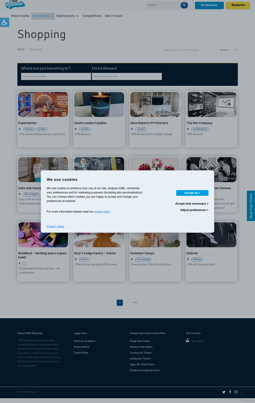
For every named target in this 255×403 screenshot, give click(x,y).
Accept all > (192, 192)
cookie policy (102, 211)
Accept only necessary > (191, 203)
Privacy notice (55, 226)
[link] (4, 22)
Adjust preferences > (194, 209)
